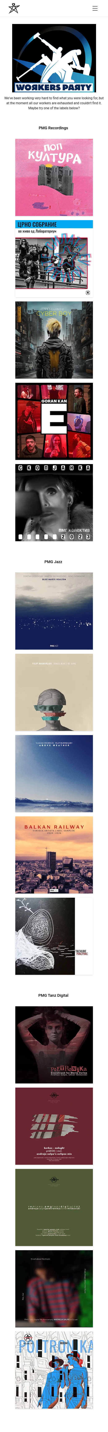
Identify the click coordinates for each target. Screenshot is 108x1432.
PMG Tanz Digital (53, 995)
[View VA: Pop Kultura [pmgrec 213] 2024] (54, 177)
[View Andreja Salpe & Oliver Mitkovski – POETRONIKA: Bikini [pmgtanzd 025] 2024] (54, 1370)
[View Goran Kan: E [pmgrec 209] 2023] (54, 421)
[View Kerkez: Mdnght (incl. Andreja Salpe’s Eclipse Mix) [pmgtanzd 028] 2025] (54, 1126)
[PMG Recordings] (14, 8)
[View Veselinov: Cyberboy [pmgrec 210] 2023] (54, 340)
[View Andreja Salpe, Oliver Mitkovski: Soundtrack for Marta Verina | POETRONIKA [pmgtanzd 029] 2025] (54, 1044)
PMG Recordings (53, 128)
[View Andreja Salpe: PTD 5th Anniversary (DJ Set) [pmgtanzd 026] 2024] (54, 1288)
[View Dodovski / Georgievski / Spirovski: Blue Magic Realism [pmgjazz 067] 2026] (54, 611)
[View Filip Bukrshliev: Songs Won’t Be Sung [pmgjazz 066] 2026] (54, 692)
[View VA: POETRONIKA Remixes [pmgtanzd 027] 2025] (54, 1207)
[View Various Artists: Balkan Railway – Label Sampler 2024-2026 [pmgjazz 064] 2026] (54, 855)
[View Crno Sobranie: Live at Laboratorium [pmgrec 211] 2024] (54, 258)
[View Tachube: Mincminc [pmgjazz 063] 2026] (54, 936)
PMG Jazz (53, 562)
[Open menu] (95, 8)
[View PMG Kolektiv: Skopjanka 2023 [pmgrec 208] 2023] (54, 502)
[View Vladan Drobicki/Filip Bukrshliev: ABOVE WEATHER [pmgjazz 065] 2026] (54, 773)
